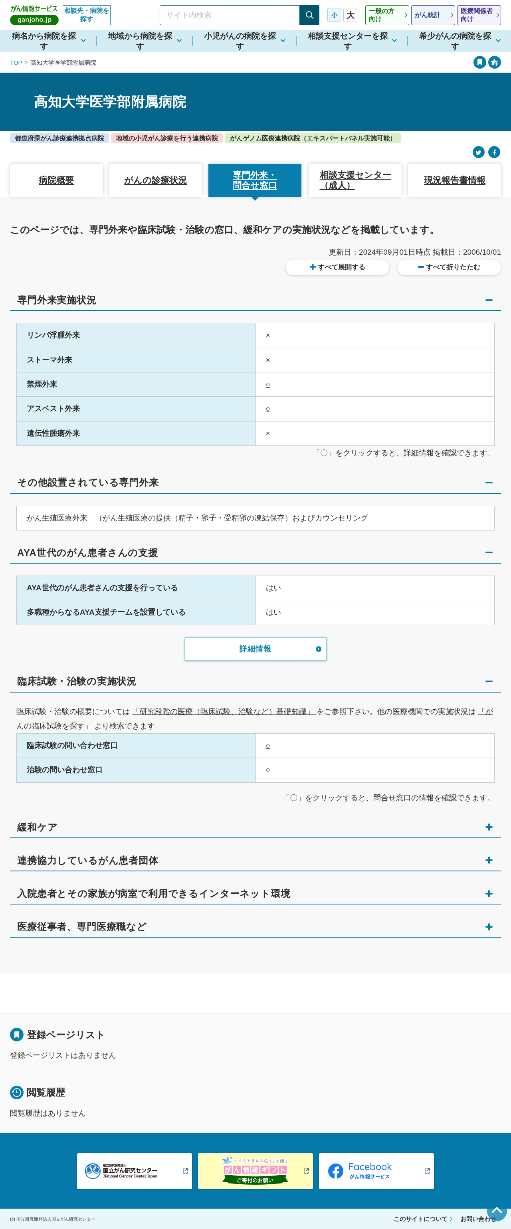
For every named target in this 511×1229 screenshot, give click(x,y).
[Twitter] (478, 152)
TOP (16, 62)
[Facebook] (494, 152)
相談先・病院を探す (86, 14)
